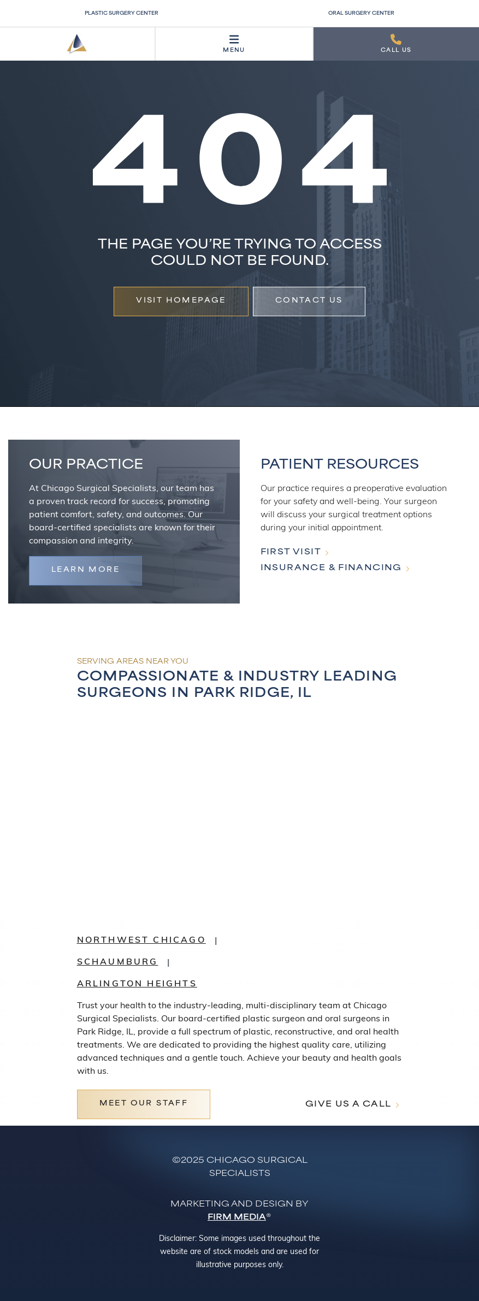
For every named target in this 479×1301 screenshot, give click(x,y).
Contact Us (309, 301)
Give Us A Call (348, 1105)
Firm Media (237, 1218)
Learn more (85, 570)
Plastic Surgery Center (121, 13)
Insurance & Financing (331, 568)
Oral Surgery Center (361, 13)
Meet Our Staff (143, 1104)
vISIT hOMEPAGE (181, 301)
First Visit (291, 552)
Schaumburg (117, 962)
